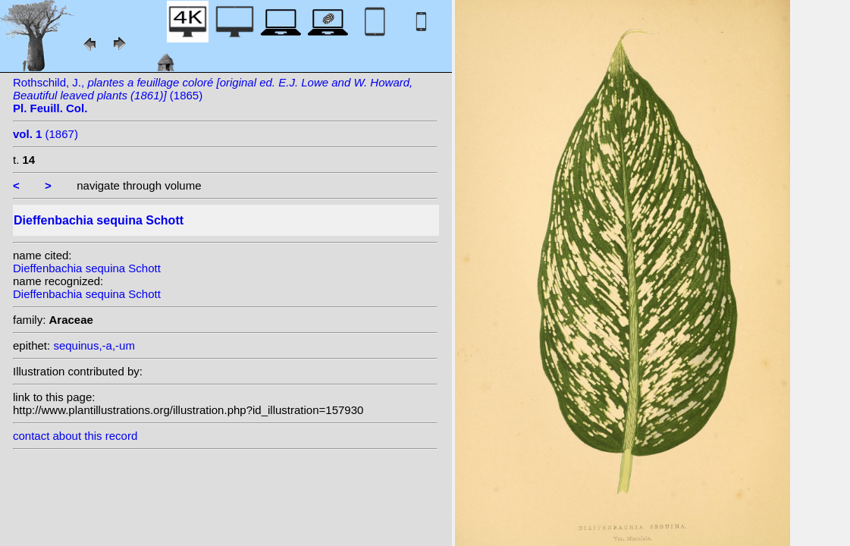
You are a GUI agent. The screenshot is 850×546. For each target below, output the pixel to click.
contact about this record (75, 435)
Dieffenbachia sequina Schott (87, 268)
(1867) (45, 133)
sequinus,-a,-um (94, 345)
